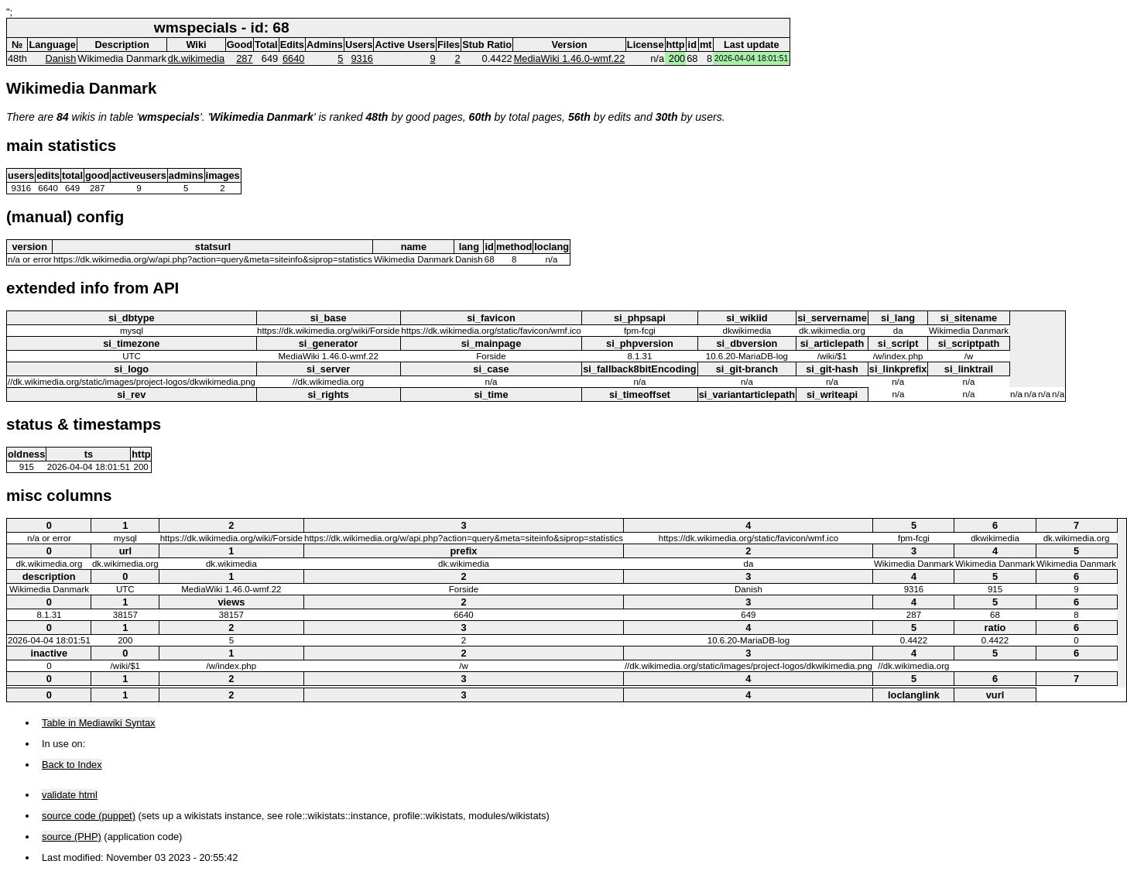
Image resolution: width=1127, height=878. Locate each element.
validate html (70, 795)
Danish (61, 58)
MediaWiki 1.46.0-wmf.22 (569, 58)
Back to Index (72, 764)
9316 (362, 58)
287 (244, 58)
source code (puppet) (88, 815)
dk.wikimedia (196, 58)
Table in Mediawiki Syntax (99, 723)
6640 (293, 58)
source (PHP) (71, 836)
